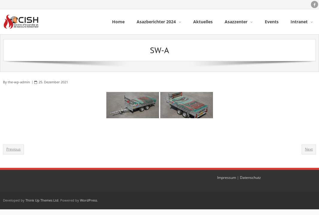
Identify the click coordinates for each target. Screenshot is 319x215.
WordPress (88, 200)
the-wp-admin (19, 82)
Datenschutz (250, 177)
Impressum (226, 177)
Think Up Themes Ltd (41, 200)
